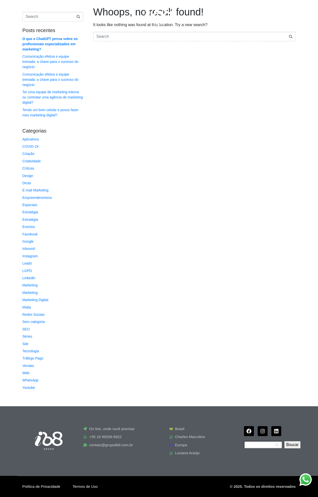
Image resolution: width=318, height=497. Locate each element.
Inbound (28, 249)
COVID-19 (30, 146)
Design (27, 176)
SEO (26, 329)
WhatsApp (30, 380)
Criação (28, 154)
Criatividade (31, 161)
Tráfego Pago (32, 358)
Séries (27, 336)
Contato (252, 41)
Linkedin (28, 278)
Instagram (30, 256)
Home (62, 41)
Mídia (26, 307)
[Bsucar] (292, 445)
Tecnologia (30, 351)
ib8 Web (178, 41)
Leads (27, 263)
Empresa (92, 41)
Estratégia (30, 212)
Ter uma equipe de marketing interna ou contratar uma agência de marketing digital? (52, 97)
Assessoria (215, 41)
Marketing (30, 285)
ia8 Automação (135, 41)
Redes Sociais (33, 314)
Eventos (28, 227)
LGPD (27, 271)
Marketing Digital (35, 300)
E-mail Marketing (35, 190)
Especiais (29, 205)
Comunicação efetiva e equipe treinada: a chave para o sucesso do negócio (50, 61)
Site (25, 344)
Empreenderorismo (37, 198)
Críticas (28, 168)
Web (26, 373)
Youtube (28, 388)
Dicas (26, 183)
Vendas (28, 366)
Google (28, 241)
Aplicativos (30, 139)
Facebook (30, 234)
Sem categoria (33, 322)
